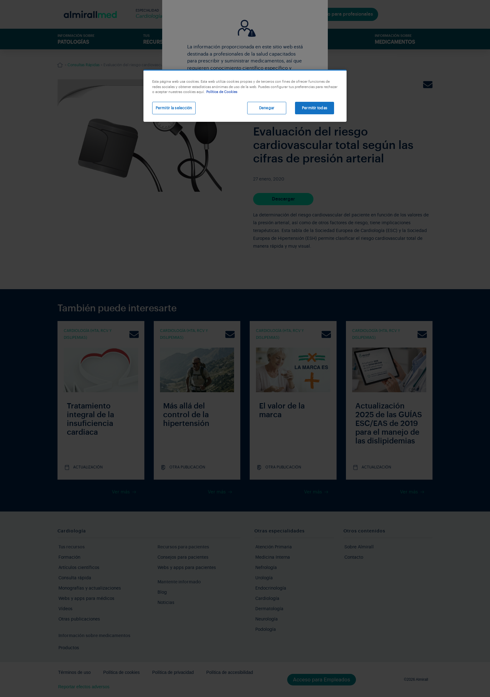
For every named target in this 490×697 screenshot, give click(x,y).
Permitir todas (314, 108)
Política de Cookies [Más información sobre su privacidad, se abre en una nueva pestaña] (221, 92)
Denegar (266, 108)
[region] (245, 96)
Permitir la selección (174, 108)
